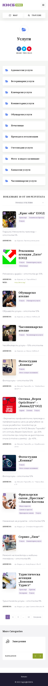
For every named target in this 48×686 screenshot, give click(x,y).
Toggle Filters (24, 202)
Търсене (34, 15)
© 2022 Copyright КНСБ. (24, 682)
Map (13, 15)
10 (29, 617)
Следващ (37, 617)
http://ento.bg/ (19, 282)
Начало (24, 677)
